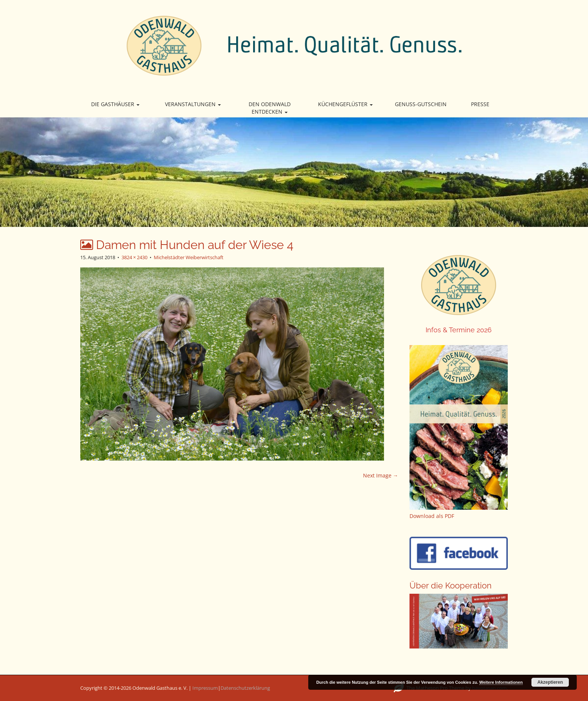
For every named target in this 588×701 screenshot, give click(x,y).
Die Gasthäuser (115, 104)
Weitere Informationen (501, 682)
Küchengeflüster (345, 104)
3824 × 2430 (134, 257)
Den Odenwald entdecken (270, 108)
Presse (480, 104)
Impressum (205, 687)
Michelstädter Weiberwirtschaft (189, 257)
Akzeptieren (550, 682)
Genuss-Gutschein (421, 104)
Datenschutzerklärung (245, 687)
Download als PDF (432, 515)
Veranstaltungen (193, 104)
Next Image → (380, 475)
